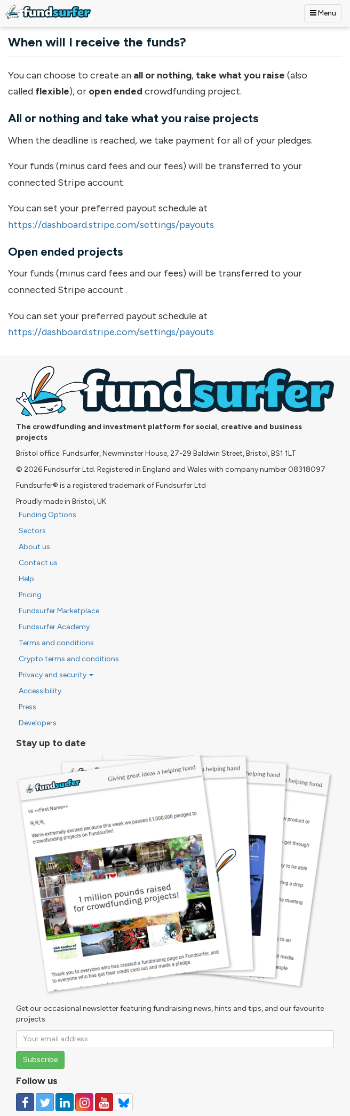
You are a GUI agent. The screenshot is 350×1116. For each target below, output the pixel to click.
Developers (38, 722)
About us (34, 546)
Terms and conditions (56, 642)
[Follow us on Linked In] (64, 1102)
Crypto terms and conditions (69, 658)
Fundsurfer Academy (54, 626)
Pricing (30, 594)
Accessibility (40, 690)
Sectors (32, 530)
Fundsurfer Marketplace (59, 610)
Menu (323, 13)
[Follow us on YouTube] (104, 1102)
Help (26, 578)
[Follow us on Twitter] (45, 1102)
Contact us (38, 562)
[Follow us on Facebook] (25, 1102)
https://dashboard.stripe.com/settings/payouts (111, 225)
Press (27, 706)
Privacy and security (56, 674)
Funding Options (47, 514)
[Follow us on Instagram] (84, 1102)
